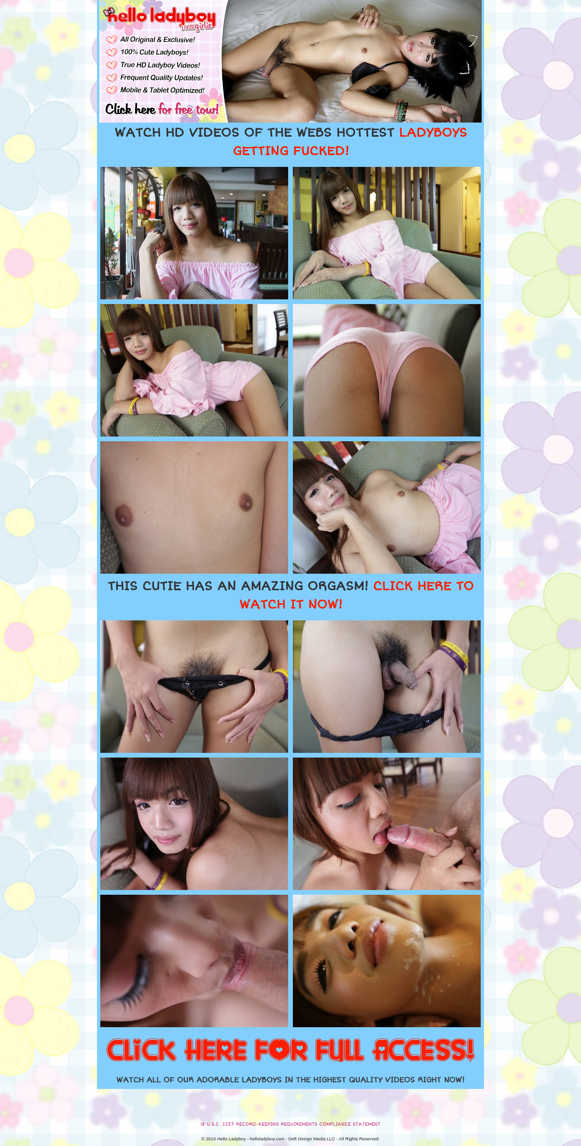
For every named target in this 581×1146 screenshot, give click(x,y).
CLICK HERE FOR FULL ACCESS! (290, 1051)
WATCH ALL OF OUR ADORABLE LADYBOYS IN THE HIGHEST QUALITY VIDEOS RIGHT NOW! (290, 1080)
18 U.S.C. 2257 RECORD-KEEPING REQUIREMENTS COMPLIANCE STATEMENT (290, 1124)
